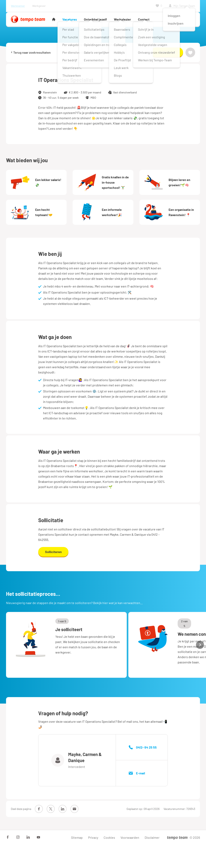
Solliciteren (167, 52)
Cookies (109, 837)
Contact (143, 19)
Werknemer (18, 5)
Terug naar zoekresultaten (31, 52)
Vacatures (69, 19)
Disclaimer (152, 837)
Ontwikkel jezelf (95, 19)
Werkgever (39, 5)
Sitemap (77, 837)
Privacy (93, 837)
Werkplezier (122, 19)
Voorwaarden (130, 837)
